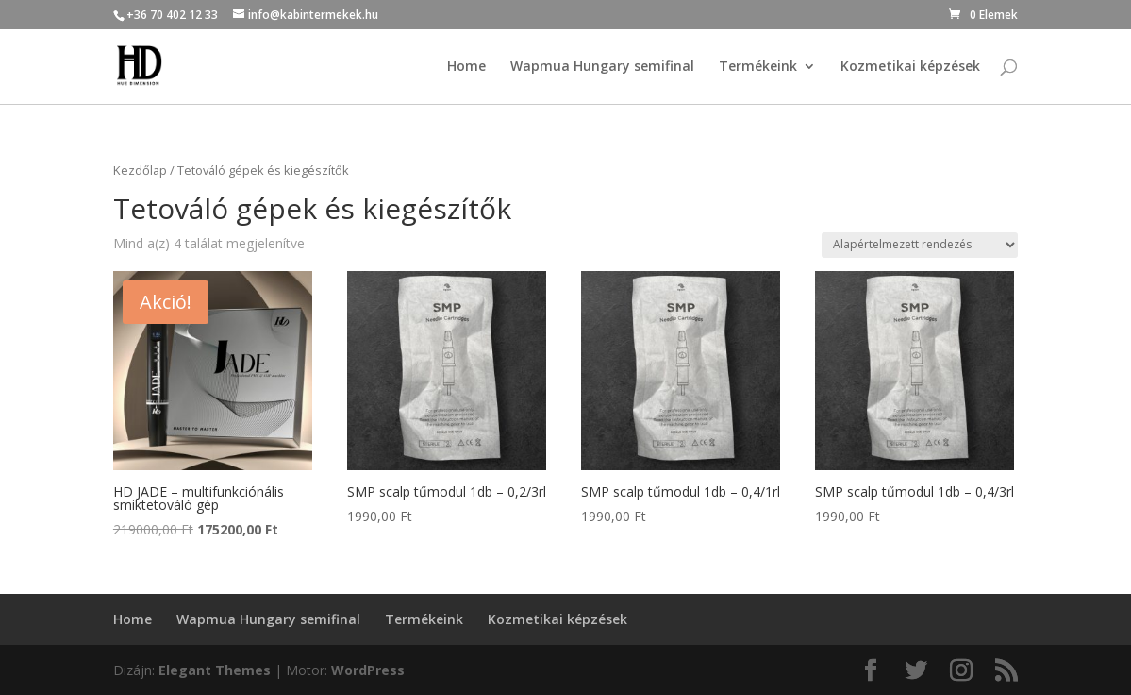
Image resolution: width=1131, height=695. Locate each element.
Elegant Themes (214, 670)
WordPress (368, 670)
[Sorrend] (920, 245)
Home (466, 67)
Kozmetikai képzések (910, 67)
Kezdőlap (140, 169)
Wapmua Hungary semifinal (602, 67)
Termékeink (758, 67)
